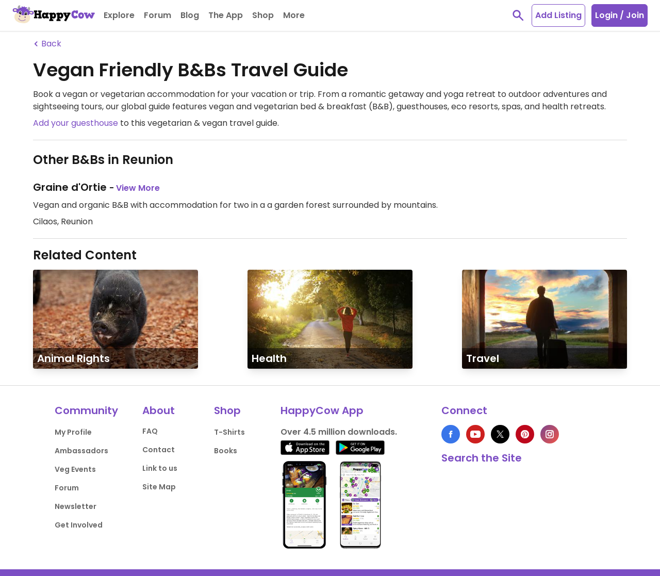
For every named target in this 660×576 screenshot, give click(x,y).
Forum (67, 488)
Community (86, 410)
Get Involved (79, 525)
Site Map (159, 487)
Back (47, 44)
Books (225, 451)
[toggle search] (518, 15)
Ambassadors (81, 451)
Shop (227, 410)
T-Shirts (229, 432)
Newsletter (75, 506)
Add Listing (558, 15)
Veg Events (75, 469)
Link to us (159, 468)
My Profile (73, 432)
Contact (158, 450)
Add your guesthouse (75, 123)
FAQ (150, 431)
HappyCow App (322, 410)
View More (138, 188)
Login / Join (619, 15)
